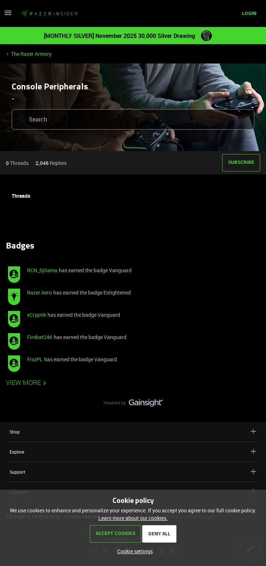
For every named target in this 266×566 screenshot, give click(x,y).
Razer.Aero (39, 292)
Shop (133, 431)
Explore (133, 451)
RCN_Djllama (42, 270)
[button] (8, 15)
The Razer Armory (31, 53)
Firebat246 (39, 337)
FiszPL (35, 359)
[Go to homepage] (49, 14)
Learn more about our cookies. (133, 518)
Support (133, 472)
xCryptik (36, 314)
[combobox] (133, 119)
